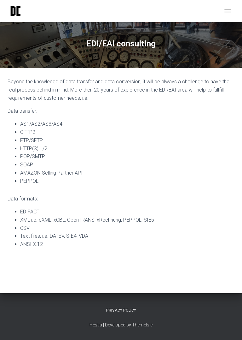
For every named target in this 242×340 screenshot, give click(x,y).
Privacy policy (121, 310)
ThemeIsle (142, 324)
